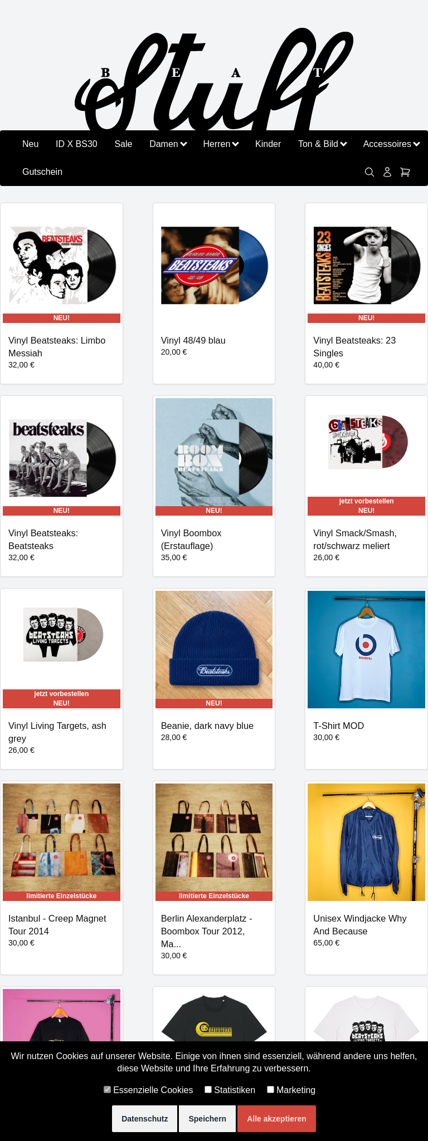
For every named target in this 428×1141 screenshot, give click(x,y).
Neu (30, 144)
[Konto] (387, 172)
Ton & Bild (322, 144)
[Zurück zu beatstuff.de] (214, 93)
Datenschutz (144, 1118)
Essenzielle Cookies (148, 1090)
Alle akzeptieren (277, 1118)
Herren (220, 144)
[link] (369, 172)
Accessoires (391, 144)
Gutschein (42, 172)
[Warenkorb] (405, 172)
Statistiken (230, 1090)
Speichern (207, 1118)
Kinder (268, 144)
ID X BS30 (77, 144)
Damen (167, 144)
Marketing (291, 1090)
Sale (123, 144)
